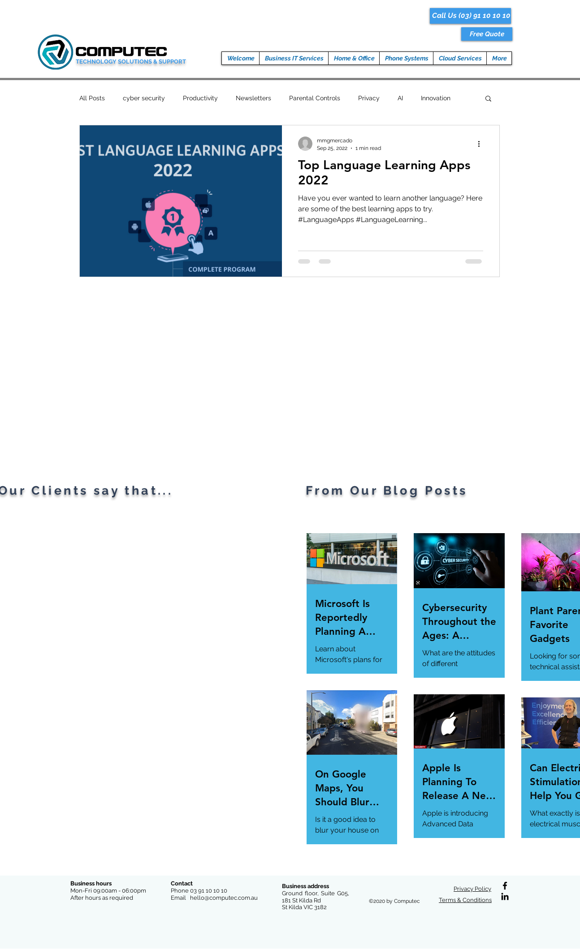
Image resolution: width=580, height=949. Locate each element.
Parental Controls (314, 98)
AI (400, 98)
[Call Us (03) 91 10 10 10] (470, 16)
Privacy (369, 98)
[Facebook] (505, 886)
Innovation (435, 98)
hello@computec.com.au (224, 897)
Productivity (200, 98)
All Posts (92, 98)
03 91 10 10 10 (208, 890)
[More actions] (481, 143)
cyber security (144, 98)
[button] (486, 34)
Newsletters (253, 98)
